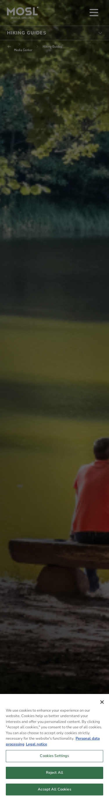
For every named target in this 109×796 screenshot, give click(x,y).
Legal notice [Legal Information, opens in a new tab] (36, 747)
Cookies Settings (54, 759)
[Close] (102, 705)
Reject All (54, 776)
